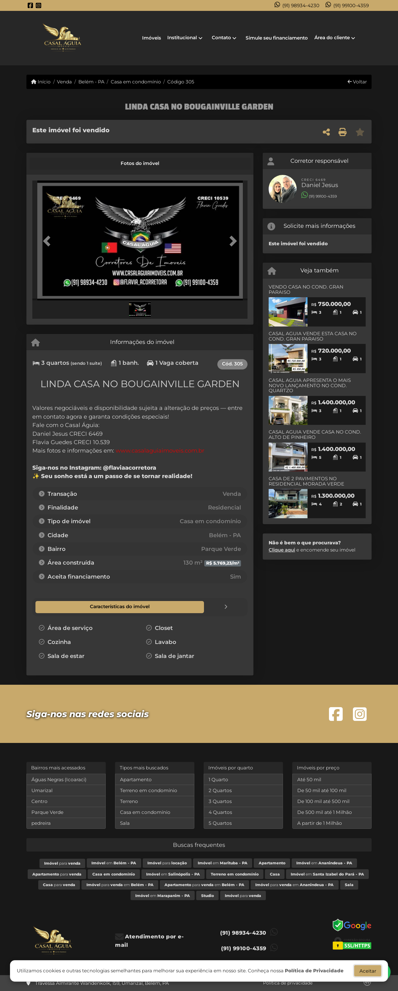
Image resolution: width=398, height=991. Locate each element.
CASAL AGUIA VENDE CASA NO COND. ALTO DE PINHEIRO (315, 434)
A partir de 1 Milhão (319, 823)
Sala (125, 823)
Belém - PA (91, 82)
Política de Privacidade (314, 971)
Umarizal (42, 790)
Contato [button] (221, 37)
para (62, 863)
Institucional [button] (182, 37)
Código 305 (180, 82)
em (113, 862)
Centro (39, 801)
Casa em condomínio (136, 82)
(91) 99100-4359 (351, 5)
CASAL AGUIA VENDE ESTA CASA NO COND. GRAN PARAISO (313, 336)
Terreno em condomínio (148, 790)
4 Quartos (220, 812)
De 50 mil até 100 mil (321, 790)
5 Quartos (220, 823)
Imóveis (151, 38)
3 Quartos (220, 801)
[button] (48, 241)
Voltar (357, 82)
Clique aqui (282, 550)
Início (41, 82)
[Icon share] (30, 5)
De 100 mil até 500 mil (323, 801)
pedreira (41, 823)
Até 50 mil (309, 779)
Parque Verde (47, 812)
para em (120, 884)
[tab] (53, 164)
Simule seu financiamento (277, 38)
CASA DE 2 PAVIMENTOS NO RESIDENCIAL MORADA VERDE (306, 481)
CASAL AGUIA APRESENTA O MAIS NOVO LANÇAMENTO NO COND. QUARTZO (310, 385)
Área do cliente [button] (332, 37)
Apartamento (136, 779)
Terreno (129, 801)
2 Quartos (220, 790)
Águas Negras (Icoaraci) (58, 779)
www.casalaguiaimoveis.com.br (160, 450)
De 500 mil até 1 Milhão (324, 812)
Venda (64, 82)
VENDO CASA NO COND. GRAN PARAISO (306, 289)
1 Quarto (218, 779)
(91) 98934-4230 (300, 5)
